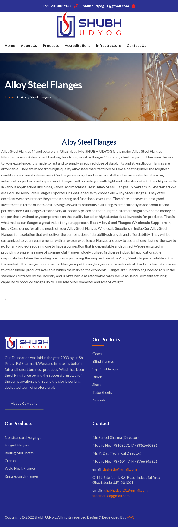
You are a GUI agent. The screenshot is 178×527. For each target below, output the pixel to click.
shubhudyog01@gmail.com (126, 490)
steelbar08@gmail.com (111, 495)
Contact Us (136, 45)
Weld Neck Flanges (20, 468)
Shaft (96, 384)
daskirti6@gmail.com (120, 469)
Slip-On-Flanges (105, 369)
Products (51, 45)
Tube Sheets (102, 392)
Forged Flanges (17, 445)
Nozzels (99, 400)
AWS (131, 517)
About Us (29, 45)
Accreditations (77, 45)
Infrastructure (108, 45)
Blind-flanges (103, 361)
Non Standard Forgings (23, 437)
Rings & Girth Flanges (22, 476)
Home (10, 45)
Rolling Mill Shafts (19, 452)
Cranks (10, 460)
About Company (24, 403)
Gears (97, 353)
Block (97, 377)
